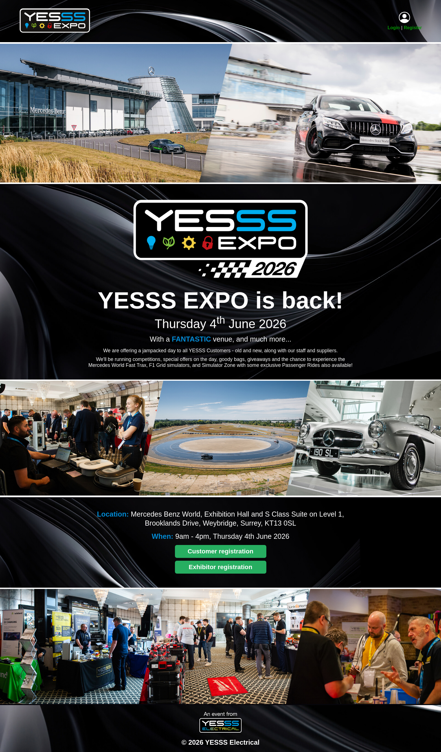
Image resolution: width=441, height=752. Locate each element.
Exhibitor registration (220, 567)
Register (413, 27)
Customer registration (220, 551)
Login (394, 27)
